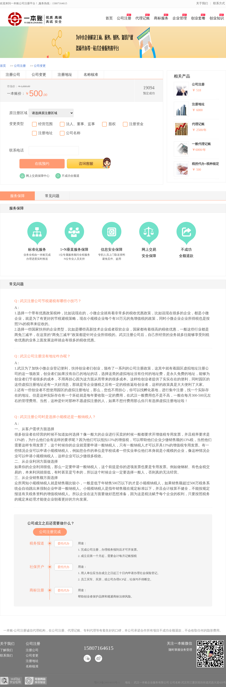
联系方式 (219, 3)
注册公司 (13, 74)
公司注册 (124, 18)
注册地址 (65, 74)
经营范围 (45, 124)
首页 (109, 18)
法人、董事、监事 (80, 124)
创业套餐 (198, 18)
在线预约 (42, 163)
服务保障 (17, 196)
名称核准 (91, 74)
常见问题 (52, 196)
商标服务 (161, 18)
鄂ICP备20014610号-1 (107, 682)
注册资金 (136, 124)
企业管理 (179, 18)
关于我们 (202, 3)
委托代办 (63, 543)
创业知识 (217, 18)
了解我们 (6, 650)
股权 (112, 124)
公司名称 (73, 133)
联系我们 (6, 655)
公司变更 (40, 65)
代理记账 (142, 18)
